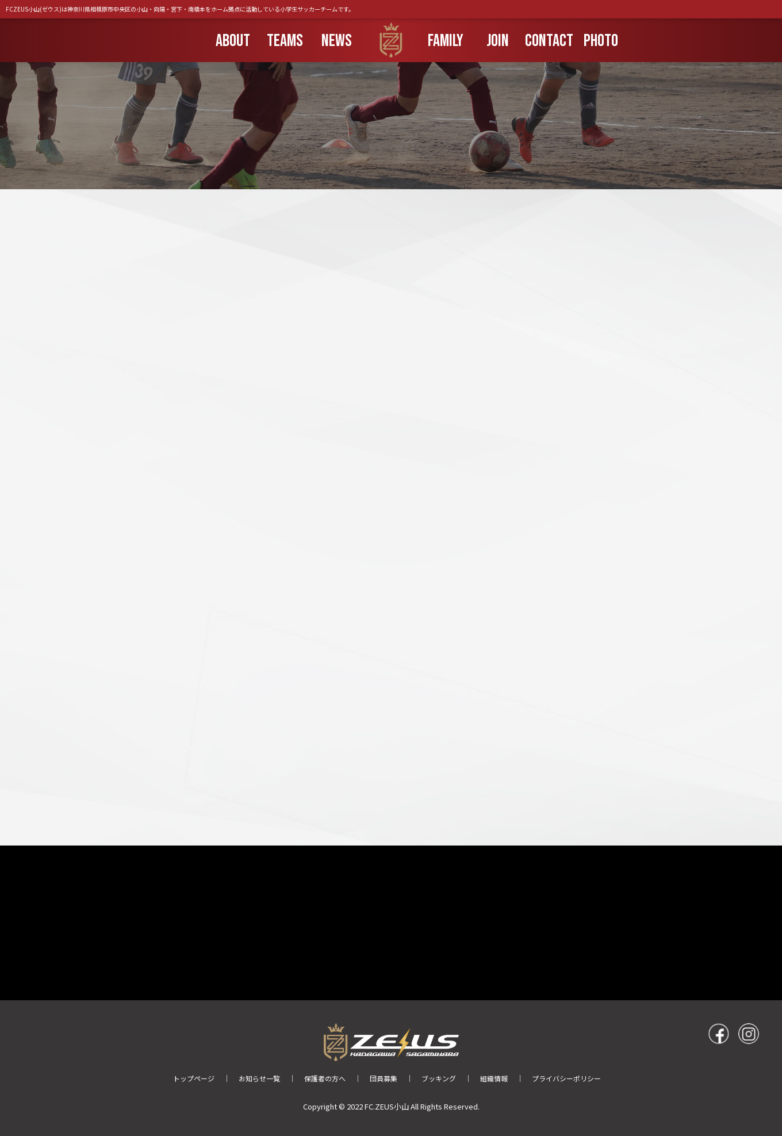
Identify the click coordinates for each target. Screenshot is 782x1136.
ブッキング (438, 1078)
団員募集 (383, 1078)
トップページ (193, 1078)
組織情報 (494, 1078)
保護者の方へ (325, 1078)
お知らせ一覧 (259, 1078)
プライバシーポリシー (566, 1078)
